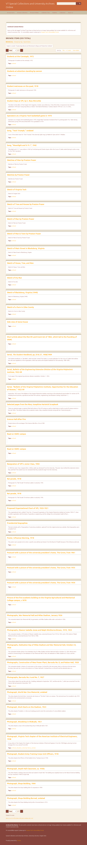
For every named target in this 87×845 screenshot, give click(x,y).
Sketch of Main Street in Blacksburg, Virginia (25, 248)
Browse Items (10, 12)
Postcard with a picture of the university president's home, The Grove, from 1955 (41, 568)
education (19, 748)
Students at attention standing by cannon (24, 71)
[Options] (77, 3)
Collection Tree (45, 12)
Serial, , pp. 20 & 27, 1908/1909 (29, 355)
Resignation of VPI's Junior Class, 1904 (23, 464)
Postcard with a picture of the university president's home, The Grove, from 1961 (41, 553)
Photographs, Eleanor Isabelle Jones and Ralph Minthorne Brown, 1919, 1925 (39, 630)
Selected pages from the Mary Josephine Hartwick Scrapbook (32, 404)
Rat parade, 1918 (14, 479)
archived (13, 63)
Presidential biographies (17, 523)
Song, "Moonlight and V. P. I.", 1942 (22, 145)
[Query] (69, 3)
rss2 (32, 818)
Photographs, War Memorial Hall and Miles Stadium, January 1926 (34, 615)
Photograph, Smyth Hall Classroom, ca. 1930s (26, 769)
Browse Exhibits (34, 12)
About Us (70, 12)
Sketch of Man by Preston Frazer (20, 219)
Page (12, 50)
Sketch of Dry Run (14, 278)
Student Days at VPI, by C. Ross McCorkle (24, 101)
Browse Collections (22, 12)
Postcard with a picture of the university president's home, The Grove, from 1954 (41, 583)
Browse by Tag (18, 42)
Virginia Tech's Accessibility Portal (50, 32)
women (34, 748)
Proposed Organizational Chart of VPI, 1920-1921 (27, 508)
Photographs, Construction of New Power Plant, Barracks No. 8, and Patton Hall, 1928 (43, 662)
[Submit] (79, 3)
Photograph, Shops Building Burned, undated (26, 798)
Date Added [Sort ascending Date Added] (76, 50)
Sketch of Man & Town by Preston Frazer (24, 234)
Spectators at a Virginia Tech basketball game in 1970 (29, 116)
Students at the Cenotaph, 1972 (20, 56)
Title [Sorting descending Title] (63, 50)
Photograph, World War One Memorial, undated (27, 692)
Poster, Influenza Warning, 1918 (20, 538)
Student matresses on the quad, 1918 (22, 86)
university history (26, 748)
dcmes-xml (18, 818)
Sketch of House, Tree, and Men (20, 263)
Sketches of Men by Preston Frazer (21, 160)
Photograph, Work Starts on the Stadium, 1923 (26, 707)
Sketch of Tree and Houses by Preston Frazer (25, 204)
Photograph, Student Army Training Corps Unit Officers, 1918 (32, 754)
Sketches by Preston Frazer (18, 175)
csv (10, 818)
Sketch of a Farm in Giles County (20, 307)
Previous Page (7, 50)
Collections (62, 12)
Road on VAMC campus (16, 434)
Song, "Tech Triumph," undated (20, 131)
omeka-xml (27, 818)
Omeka (19, 840)
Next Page (21, 50)
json (23, 818)
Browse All (9, 42)
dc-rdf (13, 818)
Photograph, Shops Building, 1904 (21, 784)
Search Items (27, 42)
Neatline (54, 12)
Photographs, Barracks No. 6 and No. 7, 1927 (25, 677)
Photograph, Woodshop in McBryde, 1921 (24, 722)
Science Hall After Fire (16, 419)
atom (7, 818)
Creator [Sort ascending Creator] (69, 50)
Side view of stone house (17, 322)
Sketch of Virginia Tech (16, 190)
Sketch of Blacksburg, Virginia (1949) (22, 292)
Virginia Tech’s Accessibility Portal (35, 830)
